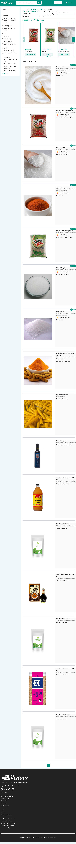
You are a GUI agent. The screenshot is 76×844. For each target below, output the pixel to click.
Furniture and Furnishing (8, 823)
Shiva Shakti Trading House (65, 110)
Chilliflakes (28, 51)
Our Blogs (3, 803)
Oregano (44, 51)
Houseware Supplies (7, 828)
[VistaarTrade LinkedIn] (13, 789)
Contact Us (4, 801)
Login (58, 3)
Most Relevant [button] (64, 13)
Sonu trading (60, 67)
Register (69, 2)
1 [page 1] (48, 765)
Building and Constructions (9, 819)
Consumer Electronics (7, 825)
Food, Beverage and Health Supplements (34, 10)
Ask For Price (30, 54)
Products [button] (20, 3)
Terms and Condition (7, 796)
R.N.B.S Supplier (61, 148)
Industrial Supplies (6, 821)
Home (24, 11)
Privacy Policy (5, 798)
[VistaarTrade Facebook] (2, 789)
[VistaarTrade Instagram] (5, 789)
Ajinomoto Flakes (63, 51)
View (3, 73)
